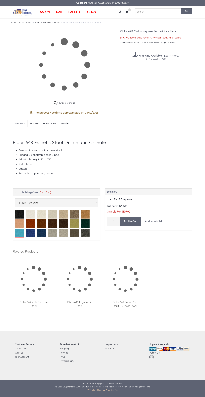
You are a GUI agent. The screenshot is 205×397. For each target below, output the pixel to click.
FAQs (62, 356)
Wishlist (19, 352)
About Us (109, 348)
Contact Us (21, 348)
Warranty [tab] (34, 123)
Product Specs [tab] (49, 123)
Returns (64, 352)
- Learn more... (159, 55)
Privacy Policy (67, 361)
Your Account (22, 356)
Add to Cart (131, 221)
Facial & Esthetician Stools (47, 22)
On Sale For (114, 211)
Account (121, 13)
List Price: (112, 206)
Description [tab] (20, 123)
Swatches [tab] (65, 123)
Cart (128, 11)
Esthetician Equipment (21, 22)
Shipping (64, 348)
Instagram (151, 357)
